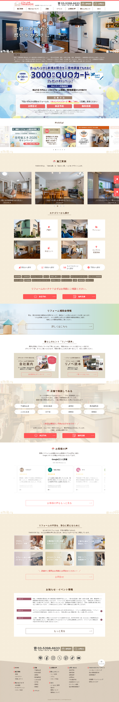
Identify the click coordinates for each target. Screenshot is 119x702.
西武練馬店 (94, 405)
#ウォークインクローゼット (79, 276)
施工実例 (17, 671)
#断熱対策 (81, 279)
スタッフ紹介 (19, 689)
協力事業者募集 (73, 686)
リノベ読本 (54, 673)
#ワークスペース (66, 279)
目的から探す (49, 267)
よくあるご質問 (55, 684)
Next (114, 136)
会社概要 (17, 684)
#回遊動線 (28, 279)
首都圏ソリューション (95, 679)
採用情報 (91, 674)
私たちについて (19, 682)
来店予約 (71, 669)
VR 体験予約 (72, 679)
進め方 (52, 687)
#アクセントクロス (36, 276)
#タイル (46, 276)
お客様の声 (53, 667)
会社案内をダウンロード (36, 373)
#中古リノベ (89, 279)
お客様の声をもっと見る (59, 502)
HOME (17, 667)
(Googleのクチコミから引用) (54, 484)
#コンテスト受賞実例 (95, 276)
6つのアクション (20, 687)
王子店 (48, 411)
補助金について (55, 691)
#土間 (75, 279)
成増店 (71, 405)
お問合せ (101, 4)
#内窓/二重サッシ (55, 276)
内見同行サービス (74, 681)
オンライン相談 (73, 683)
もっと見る (59, 630)
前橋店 (94, 411)
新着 (16, 673)
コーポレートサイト (95, 669)
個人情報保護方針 (94, 672)
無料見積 (71, 672)
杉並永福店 (48, 405)
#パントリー (65, 276)
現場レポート (19, 678)
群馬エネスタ (93, 681)
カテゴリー (18, 676)
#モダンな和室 (19, 279)
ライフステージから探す (72, 267)
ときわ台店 (25, 411)
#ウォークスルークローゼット (41, 279)
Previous (4, 136)
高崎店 (71, 411)
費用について (54, 689)
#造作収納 (17, 276)
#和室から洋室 (56, 279)
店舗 (35, 667)
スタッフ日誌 (54, 678)
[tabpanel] (29, 136)
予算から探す (95, 267)
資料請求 (88, 4)
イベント (36, 690)
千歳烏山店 (25, 405)
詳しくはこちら (59, 326)
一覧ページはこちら (82, 373)
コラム (52, 676)
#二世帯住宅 (25, 276)
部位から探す (26, 267)
